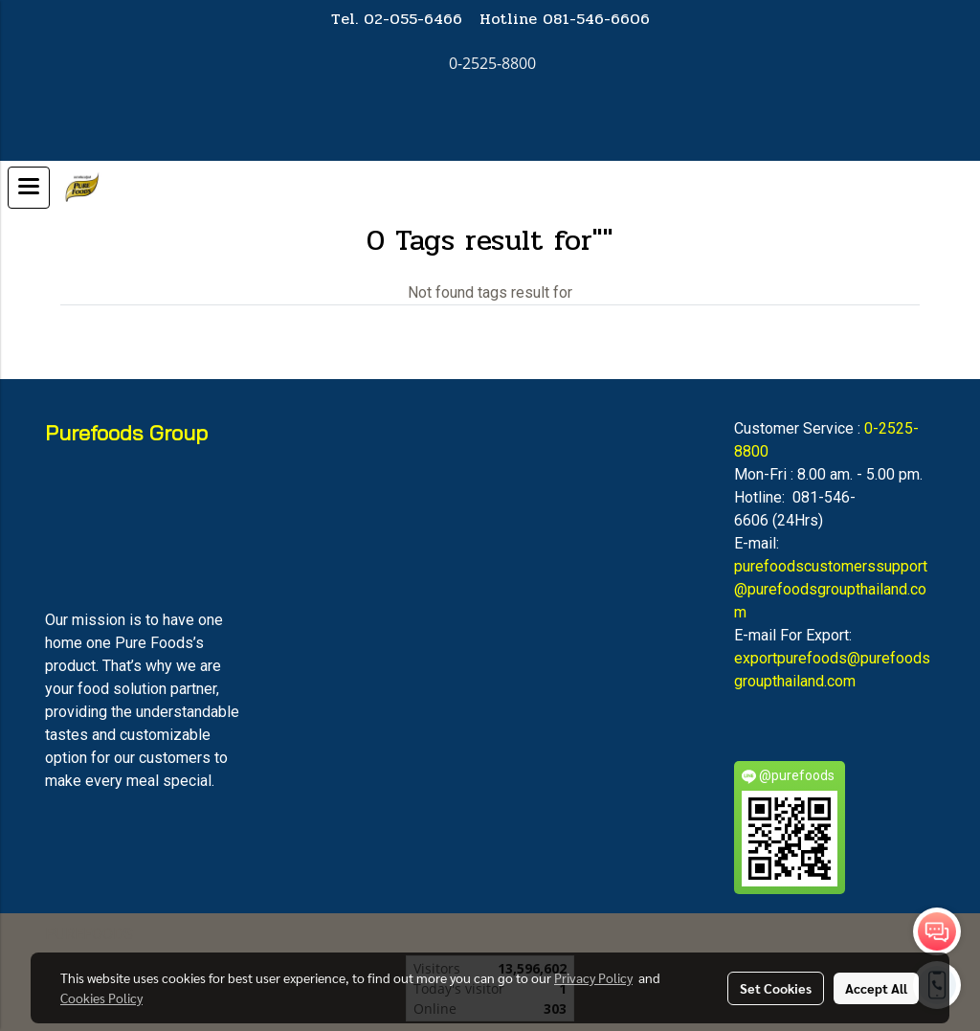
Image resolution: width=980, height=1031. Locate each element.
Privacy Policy (593, 977)
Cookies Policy (101, 997)
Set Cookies (776, 988)
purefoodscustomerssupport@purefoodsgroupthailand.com (830, 589)
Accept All (876, 988)
